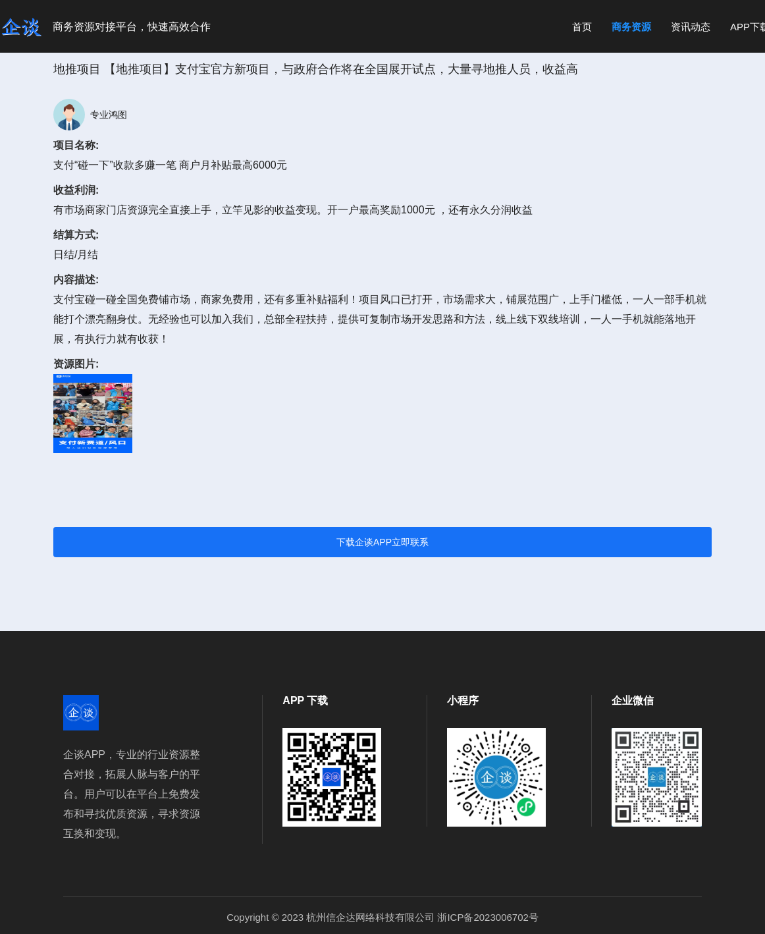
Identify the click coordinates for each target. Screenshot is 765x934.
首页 (582, 26)
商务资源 (631, 26)
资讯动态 (690, 26)
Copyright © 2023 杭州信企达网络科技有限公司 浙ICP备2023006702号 (382, 917)
